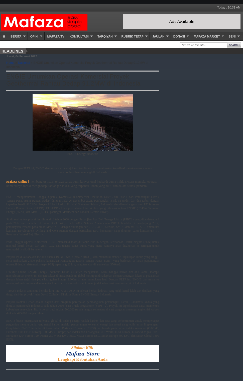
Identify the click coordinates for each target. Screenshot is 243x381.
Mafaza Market (207, 36)
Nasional (24, 63)
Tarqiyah (105, 36)
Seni (232, 36)
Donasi (179, 36)
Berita (16, 36)
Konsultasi (79, 36)
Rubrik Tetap (133, 36)
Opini (34, 36)
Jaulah (158, 36)
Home (10, 63)
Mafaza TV (55, 36)
